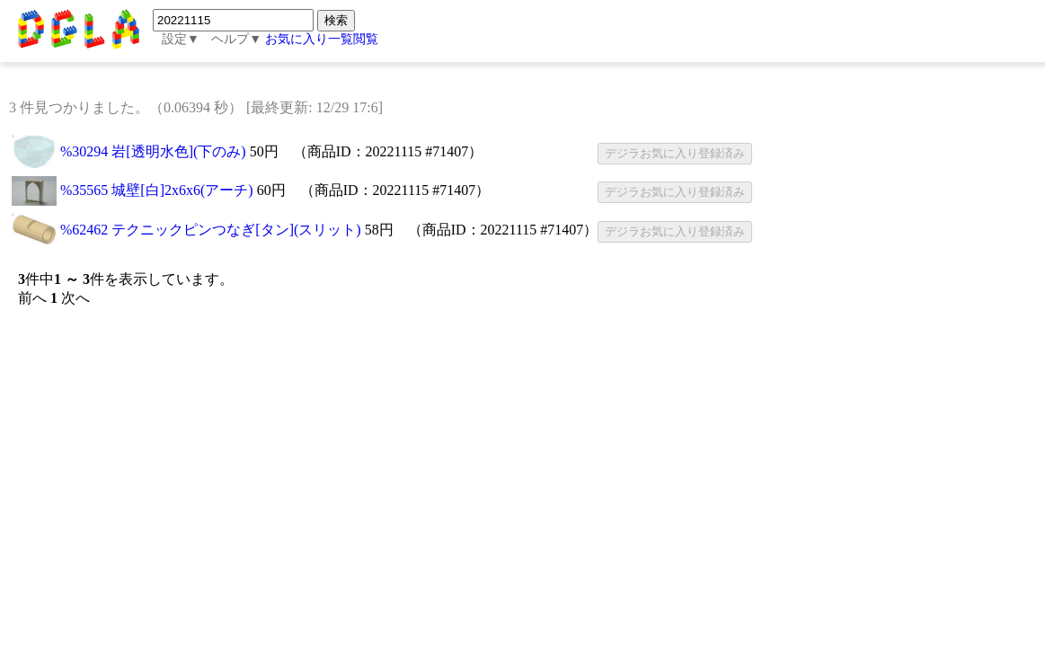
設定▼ (180, 39)
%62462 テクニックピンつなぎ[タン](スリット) (210, 229)
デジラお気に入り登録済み (675, 153)
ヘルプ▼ (236, 39)
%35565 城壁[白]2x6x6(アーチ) (156, 190)
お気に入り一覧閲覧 (321, 39)
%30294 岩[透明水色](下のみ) (153, 151)
